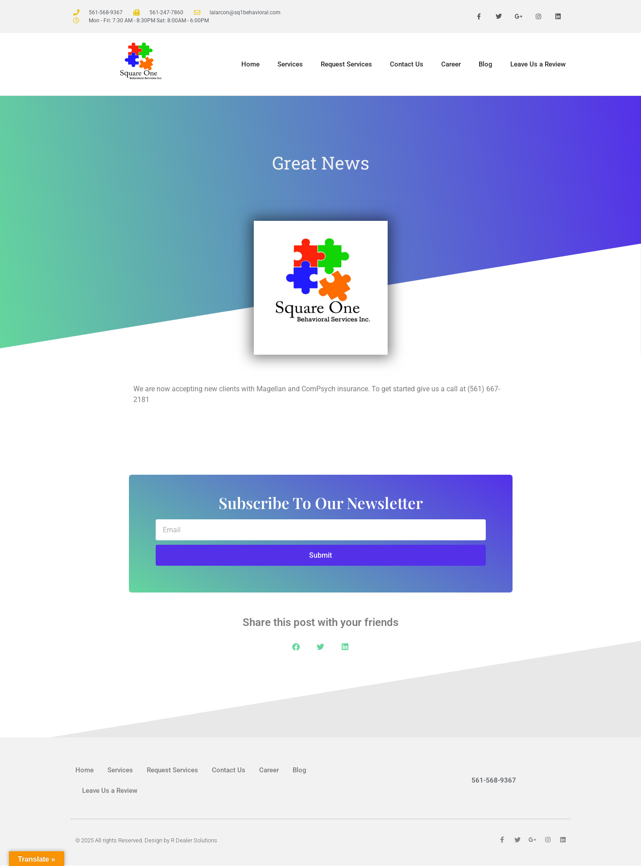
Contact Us (406, 65)
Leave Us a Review (538, 65)
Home (250, 65)
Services (290, 65)
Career (451, 65)
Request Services (346, 65)
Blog (485, 65)
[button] (296, 647)
